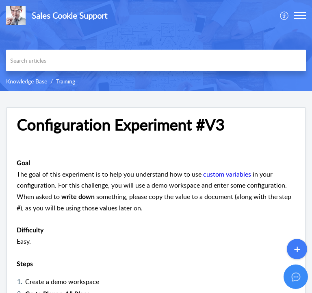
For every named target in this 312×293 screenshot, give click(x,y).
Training (65, 81)
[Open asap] (296, 277)
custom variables (227, 174)
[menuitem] (284, 15)
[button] (284, 15)
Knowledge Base (26, 81)
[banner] (156, 45)
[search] (156, 60)
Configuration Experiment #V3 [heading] (120, 125)
